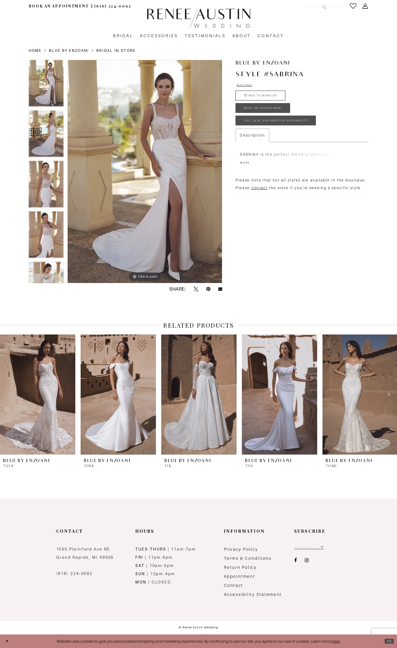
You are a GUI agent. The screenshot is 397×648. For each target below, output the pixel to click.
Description (252, 150)
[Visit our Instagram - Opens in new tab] (307, 562)
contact (259, 205)
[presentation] (37, 394)
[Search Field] (303, 6)
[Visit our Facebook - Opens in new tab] (295, 562)
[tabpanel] (46, 85)
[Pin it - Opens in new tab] (208, 289)
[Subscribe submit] (332, 548)
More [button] (247, 179)
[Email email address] (314, 548)
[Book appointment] (59, 6)
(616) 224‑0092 (74, 573)
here (336, 641)
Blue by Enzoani (69, 50)
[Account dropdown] (365, 6)
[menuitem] (59, 6)
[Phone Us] (112, 6)
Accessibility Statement (253, 594)
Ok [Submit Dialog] (388, 641)
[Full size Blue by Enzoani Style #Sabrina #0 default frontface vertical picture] (145, 171)
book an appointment (273, 117)
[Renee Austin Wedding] (198, 18)
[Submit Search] (323, 6)
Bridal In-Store (116, 50)
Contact (233, 585)
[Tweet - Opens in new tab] (196, 289)
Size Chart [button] (248, 86)
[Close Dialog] (8, 641)
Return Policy (240, 567)
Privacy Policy (241, 549)
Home (35, 50)
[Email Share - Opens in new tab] (220, 289)
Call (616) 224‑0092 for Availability (291, 134)
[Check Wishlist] (353, 6)
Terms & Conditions (248, 558)
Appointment (239, 576)
